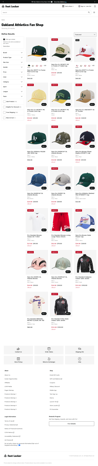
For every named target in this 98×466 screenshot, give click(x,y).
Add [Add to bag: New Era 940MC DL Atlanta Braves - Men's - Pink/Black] (44, 271)
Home (3, 20)
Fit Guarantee (54, 409)
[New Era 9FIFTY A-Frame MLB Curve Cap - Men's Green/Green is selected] (28, 66)
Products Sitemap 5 (10, 409)
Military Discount (55, 386)
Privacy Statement (11, 425)
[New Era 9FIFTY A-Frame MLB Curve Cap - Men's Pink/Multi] (40, 66)
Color (12, 77)
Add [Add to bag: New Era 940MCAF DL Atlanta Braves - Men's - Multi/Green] (68, 271)
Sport (12, 86)
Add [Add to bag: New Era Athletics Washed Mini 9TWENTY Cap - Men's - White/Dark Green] (92, 188)
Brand (12, 52)
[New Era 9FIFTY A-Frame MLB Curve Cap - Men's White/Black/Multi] (32, 66)
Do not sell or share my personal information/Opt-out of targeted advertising (22, 444)
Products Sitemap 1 (10, 394)
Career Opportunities (11, 379)
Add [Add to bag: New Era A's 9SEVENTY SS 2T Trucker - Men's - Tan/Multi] (92, 104)
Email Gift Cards (54, 375)
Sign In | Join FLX (84, 6)
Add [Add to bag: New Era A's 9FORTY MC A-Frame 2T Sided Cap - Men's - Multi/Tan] (68, 59)
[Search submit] (89, 12)
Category (12, 82)
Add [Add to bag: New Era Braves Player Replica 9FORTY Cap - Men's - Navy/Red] (92, 146)
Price (12, 72)
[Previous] (3, 1)
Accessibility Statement (12, 436)
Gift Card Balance (56, 379)
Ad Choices (9, 440)
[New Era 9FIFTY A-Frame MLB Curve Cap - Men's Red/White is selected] (77, 66)
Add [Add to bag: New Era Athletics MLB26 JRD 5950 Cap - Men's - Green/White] (44, 146)
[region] (49, 2)
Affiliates (7, 382)
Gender (12, 67)
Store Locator (55, 405)
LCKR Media (8, 386)
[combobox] (46, 12)
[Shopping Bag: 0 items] (94, 6)
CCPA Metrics (9, 432)
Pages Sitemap (9, 390)
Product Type (12, 57)
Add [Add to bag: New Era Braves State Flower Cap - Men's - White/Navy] (92, 230)
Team (12, 96)
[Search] (46, 12)
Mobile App (53, 390)
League (12, 91)
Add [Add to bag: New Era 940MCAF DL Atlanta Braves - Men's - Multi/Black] (68, 146)
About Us (7, 375)
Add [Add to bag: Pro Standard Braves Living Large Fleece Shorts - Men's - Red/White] (68, 230)
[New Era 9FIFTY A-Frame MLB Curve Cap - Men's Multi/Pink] (36, 66)
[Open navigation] (94, 12)
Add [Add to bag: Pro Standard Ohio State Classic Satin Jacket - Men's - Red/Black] (68, 313)
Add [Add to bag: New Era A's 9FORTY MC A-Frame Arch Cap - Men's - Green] (68, 104)
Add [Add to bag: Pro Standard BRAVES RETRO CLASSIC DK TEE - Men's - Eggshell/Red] (44, 313)
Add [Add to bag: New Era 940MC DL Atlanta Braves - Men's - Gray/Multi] (68, 188)
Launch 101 (54, 401)
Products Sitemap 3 (10, 401)
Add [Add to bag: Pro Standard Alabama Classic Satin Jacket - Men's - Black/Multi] (92, 271)
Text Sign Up (53, 394)
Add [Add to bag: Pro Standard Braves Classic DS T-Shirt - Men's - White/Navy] (44, 230)
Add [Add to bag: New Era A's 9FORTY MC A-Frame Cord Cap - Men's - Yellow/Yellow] (44, 104)
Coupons (52, 382)
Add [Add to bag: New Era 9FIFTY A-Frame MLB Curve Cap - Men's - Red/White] (92, 59)
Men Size (12, 62)
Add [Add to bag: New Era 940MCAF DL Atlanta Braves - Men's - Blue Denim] (44, 188)
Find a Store (6, 46)
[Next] (95, 1)
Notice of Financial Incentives (13, 428)
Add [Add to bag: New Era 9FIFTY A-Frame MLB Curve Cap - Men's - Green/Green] (44, 59)
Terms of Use (9, 421)
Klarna (52, 398)
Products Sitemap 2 (10, 398)
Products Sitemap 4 (10, 405)
